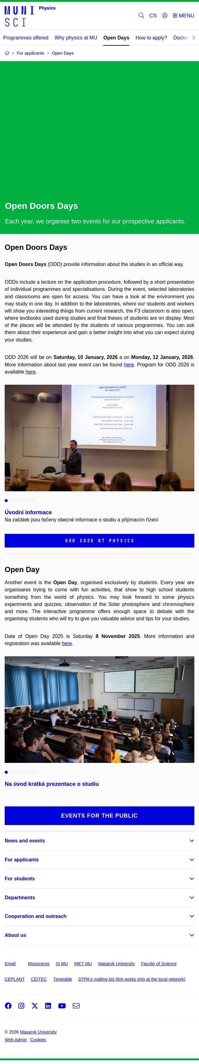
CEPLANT (15, 979)
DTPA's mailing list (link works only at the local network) (131, 979)
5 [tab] (24, 500)
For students (20, 878)
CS (153, 16)
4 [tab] (20, 500)
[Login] (165, 16)
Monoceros (38, 963)
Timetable (62, 979)
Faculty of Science (159, 963)
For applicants (22, 859)
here (129, 364)
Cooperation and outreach (36, 916)
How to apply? (151, 37)
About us (15, 935)
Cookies (38, 1039)
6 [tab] (29, 500)
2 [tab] (10, 500)
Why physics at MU (76, 37)
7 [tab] (34, 500)
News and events (25, 840)
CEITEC (39, 979)
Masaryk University (116, 963)
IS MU (62, 963)
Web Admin (16, 1039)
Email (10, 963)
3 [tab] (15, 500)
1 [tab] (6, 500)
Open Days (116, 37)
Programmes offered (26, 37)
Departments (20, 897)
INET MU (83, 963)
